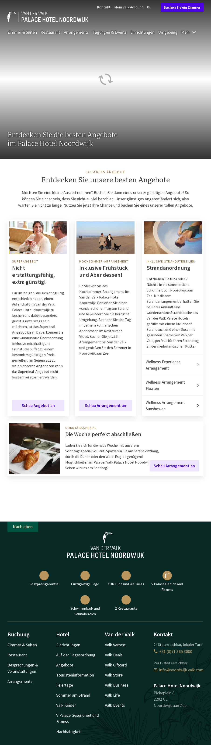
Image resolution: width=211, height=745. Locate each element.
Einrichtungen (142, 32)
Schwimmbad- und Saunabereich (85, 605)
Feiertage (64, 685)
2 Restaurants (126, 603)
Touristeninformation (75, 675)
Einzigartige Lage (85, 578)
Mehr (189, 32)
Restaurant (50, 32)
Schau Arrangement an (105, 405)
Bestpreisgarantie (44, 578)
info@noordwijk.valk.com (179, 670)
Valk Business (116, 685)
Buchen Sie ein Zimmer (182, 7)
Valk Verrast (115, 645)
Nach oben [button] (23, 526)
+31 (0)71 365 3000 (173, 651)
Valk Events (115, 705)
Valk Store (114, 675)
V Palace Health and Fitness (167, 581)
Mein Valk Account (128, 7)
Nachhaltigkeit (69, 731)
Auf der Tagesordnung (75, 655)
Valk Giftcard (116, 665)
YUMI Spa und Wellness (126, 578)
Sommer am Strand (73, 695)
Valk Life (112, 695)
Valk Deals (114, 655)
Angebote (64, 665)
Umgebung (167, 32)
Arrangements (76, 32)
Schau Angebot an (38, 405)
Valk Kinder (66, 705)
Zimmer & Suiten (22, 32)
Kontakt (104, 7)
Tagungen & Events (110, 32)
